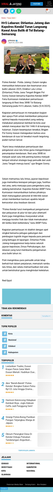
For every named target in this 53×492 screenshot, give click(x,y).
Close (4, 488)
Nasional (12, 340)
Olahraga (5, 474)
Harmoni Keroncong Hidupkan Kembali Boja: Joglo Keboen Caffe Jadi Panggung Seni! (21, 403)
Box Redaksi (41, 485)
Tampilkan (46, 316)
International (33, 463)
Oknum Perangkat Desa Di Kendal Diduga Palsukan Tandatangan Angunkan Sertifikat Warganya (19, 437)
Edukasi (11, 346)
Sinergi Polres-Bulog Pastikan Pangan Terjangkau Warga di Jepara (20, 420)
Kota (10, 334)
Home (3, 18)
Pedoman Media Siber (15, 485)
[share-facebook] (6, 11)
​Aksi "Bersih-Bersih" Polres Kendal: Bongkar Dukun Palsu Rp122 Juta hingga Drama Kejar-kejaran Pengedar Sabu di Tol (20, 386)
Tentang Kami (30, 485)
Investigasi (6, 467)
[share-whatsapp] (18, 11)
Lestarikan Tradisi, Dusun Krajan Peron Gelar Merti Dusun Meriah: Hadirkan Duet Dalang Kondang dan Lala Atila (20, 369)
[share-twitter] (12, 11)
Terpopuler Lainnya (26, 450)
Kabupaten (13, 352)
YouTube (36, 4)
